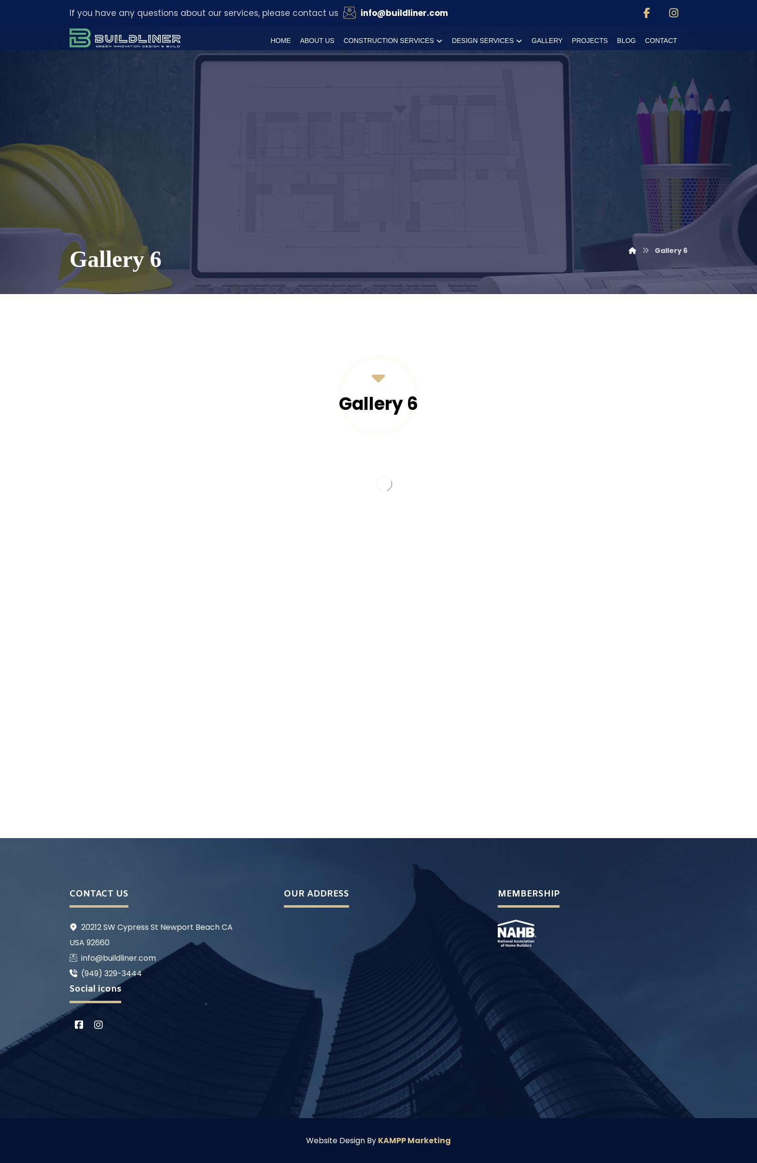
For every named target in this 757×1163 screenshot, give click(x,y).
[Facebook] (647, 13)
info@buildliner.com (113, 958)
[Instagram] (674, 13)
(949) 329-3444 (106, 973)
